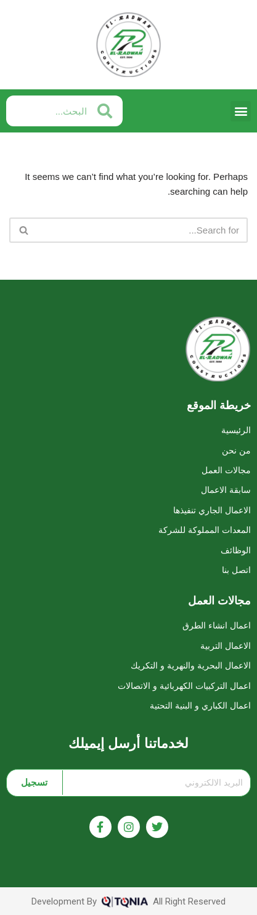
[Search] (142, 230)
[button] (240, 111)
